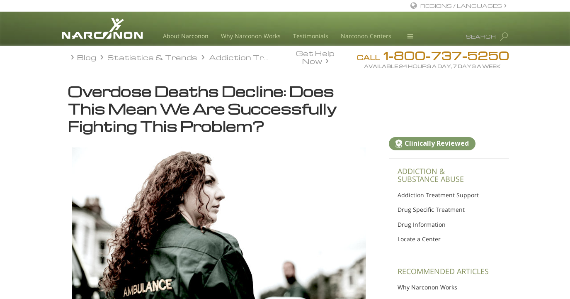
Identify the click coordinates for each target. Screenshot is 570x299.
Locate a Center (419, 239)
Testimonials (310, 36)
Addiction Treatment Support (438, 195)
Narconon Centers (366, 36)
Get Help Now (315, 56)
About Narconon (186, 36)
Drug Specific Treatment (431, 209)
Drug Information (422, 224)
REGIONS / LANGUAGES (461, 5)
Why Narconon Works (251, 36)
